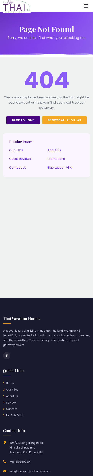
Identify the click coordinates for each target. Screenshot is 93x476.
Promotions (56, 159)
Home (10, 383)
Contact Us (17, 167)
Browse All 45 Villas (64, 120)
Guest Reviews (20, 159)
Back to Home (23, 120)
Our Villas (16, 150)
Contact (11, 409)
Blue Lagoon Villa (59, 167)
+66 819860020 (20, 462)
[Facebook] (6, 355)
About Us (54, 150)
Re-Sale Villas (15, 415)
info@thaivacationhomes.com (30, 471)
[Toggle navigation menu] (86, 6)
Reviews (11, 402)
